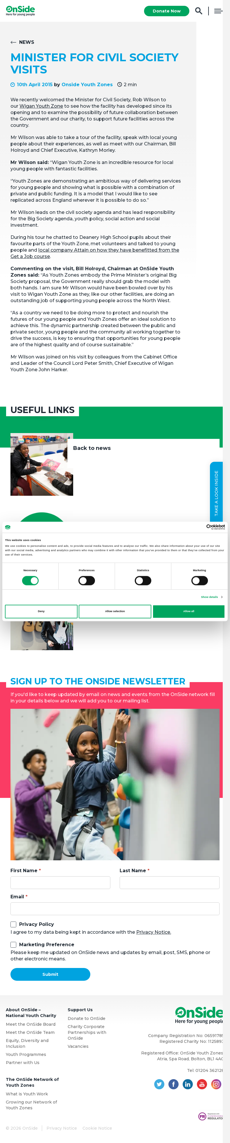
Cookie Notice (97, 1128)
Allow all (188, 611)
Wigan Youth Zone (41, 106)
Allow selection (115, 611)
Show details (209, 597)
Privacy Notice (61, 1128)
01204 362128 (209, 1070)
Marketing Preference (46, 945)
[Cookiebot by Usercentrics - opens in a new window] (199, 527)
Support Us (80, 1010)
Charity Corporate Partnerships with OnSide (87, 1032)
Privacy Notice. (153, 932)
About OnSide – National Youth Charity (31, 1012)
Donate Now (167, 11)
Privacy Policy (36, 924)
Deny (41, 611)
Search (198, 11)
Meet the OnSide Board (30, 1024)
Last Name (133, 871)
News (26, 42)
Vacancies (78, 1046)
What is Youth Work (27, 1094)
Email (17, 897)
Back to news (92, 448)
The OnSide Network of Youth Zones (32, 1082)
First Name (23, 871)
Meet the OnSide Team (30, 1032)
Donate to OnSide (86, 1018)
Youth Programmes (26, 1054)
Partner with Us (22, 1063)
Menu (219, 11)
